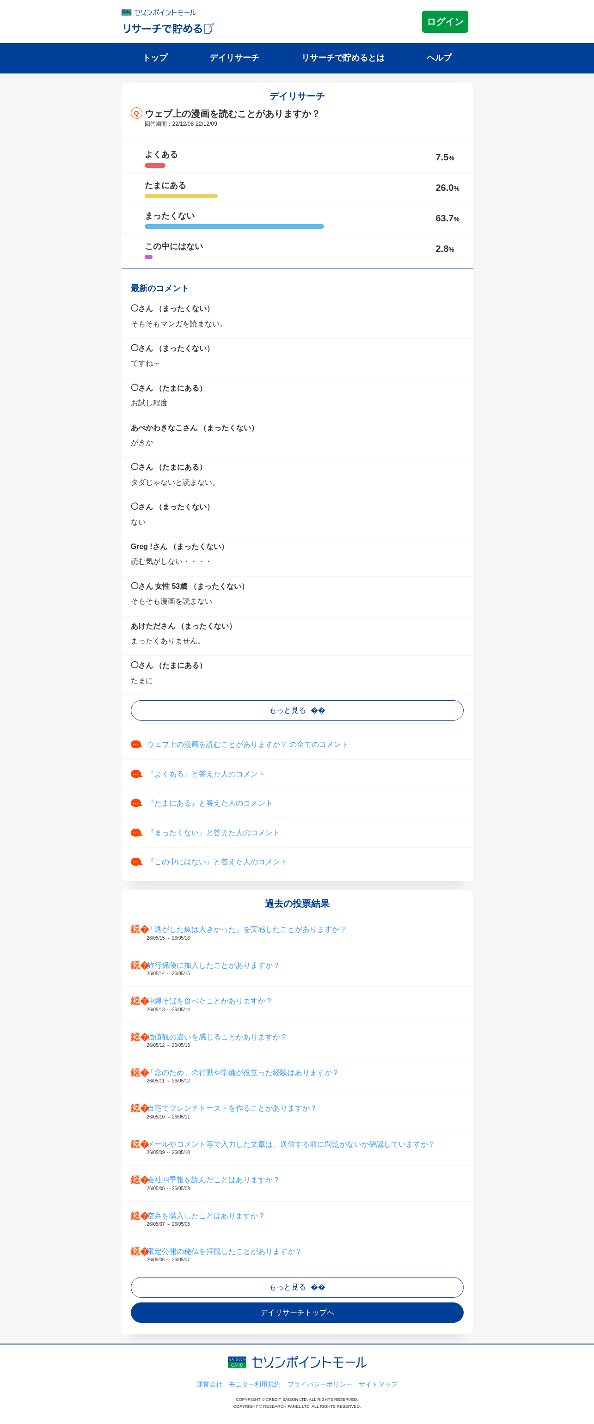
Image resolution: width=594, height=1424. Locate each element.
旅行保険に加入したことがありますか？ (306, 969)
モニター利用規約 (255, 1384)
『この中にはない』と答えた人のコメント (217, 862)
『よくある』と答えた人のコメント (206, 774)
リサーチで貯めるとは (343, 57)
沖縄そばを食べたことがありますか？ (306, 1005)
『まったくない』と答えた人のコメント (213, 833)
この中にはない (174, 246)
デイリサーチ (234, 57)
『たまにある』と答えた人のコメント (210, 803)
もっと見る (287, 710)
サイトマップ (378, 1384)
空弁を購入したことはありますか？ (306, 1220)
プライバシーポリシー (320, 1384)
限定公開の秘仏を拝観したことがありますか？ (306, 1255)
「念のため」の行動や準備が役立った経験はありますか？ (306, 1076)
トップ (154, 57)
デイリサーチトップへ (297, 1312)
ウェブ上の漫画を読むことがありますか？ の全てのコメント (248, 744)
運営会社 (209, 1384)
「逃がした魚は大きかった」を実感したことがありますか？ (306, 933)
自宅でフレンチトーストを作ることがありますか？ (306, 1112)
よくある (161, 154)
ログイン (445, 22)
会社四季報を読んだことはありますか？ (306, 1184)
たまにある (165, 185)
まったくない (170, 215)
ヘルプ (439, 57)
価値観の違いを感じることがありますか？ (306, 1041)
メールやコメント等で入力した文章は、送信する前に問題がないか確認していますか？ (306, 1148)
